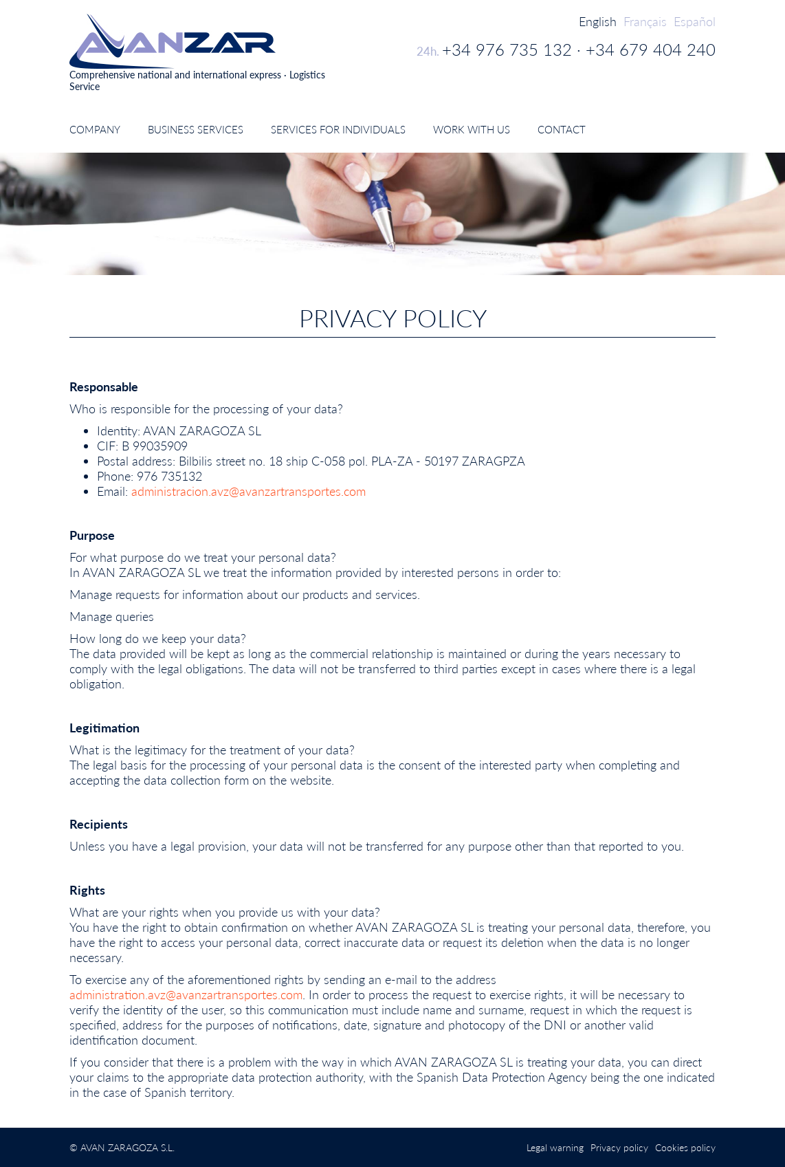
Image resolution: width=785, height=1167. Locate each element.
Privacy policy (619, 1147)
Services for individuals (338, 129)
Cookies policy (685, 1147)
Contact (562, 129)
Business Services (195, 129)
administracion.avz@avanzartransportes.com (248, 491)
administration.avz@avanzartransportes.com (185, 994)
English (598, 21)
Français (645, 21)
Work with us (471, 129)
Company (94, 129)
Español (695, 21)
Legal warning (555, 1147)
